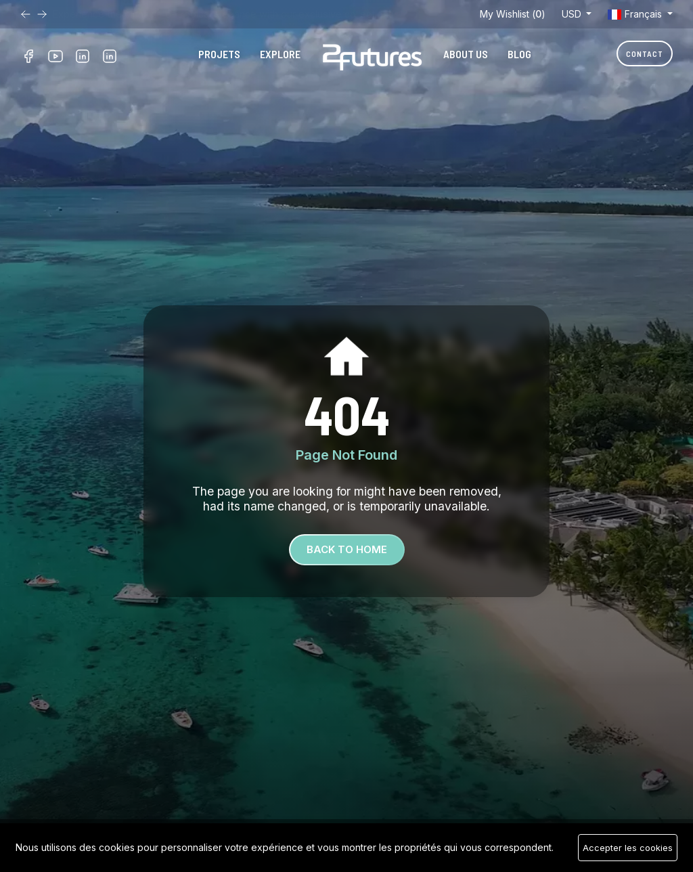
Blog (519, 53)
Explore (280, 53)
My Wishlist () (512, 14)
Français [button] (636, 14)
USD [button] (573, 14)
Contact (644, 53)
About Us (465, 53)
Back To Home (347, 549)
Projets (219, 53)
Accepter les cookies (628, 847)
